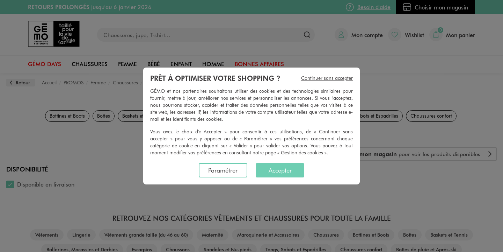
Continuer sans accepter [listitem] (327, 78)
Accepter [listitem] (280, 170)
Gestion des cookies (302, 152)
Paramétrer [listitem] (223, 170)
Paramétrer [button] (256, 138)
